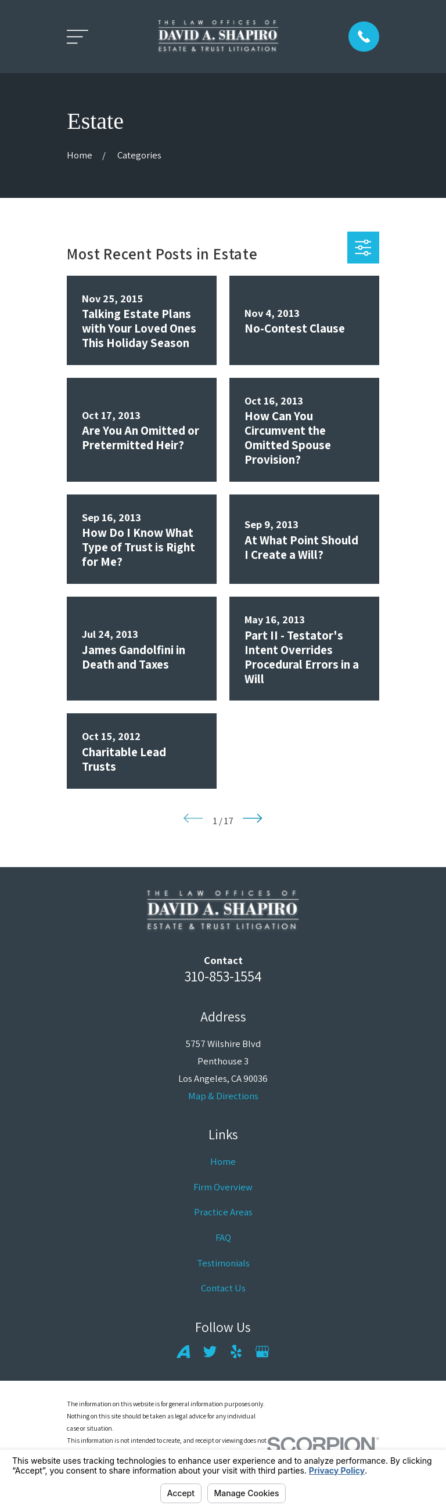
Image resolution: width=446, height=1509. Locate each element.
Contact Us (223, 1287)
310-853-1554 (223, 975)
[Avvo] (183, 1351)
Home (223, 1161)
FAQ (223, 1237)
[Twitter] (210, 1351)
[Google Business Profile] (262, 1351)
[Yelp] (236, 1351)
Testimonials (223, 1263)
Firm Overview (223, 1187)
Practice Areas (223, 1211)
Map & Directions (223, 1095)
